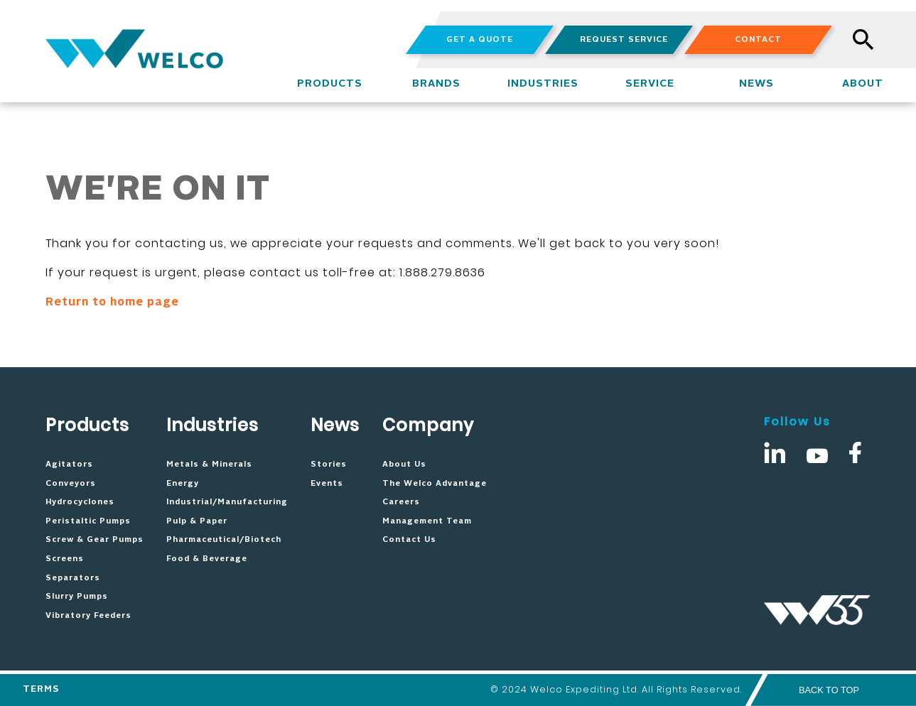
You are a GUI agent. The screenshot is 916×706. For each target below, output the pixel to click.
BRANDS (436, 84)
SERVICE (649, 84)
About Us (404, 464)
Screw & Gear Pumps (94, 540)
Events (327, 483)
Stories (329, 464)
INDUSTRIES (542, 84)
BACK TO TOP (829, 690)
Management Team (427, 521)
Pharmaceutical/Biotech (223, 540)
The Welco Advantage (434, 483)
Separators (72, 578)
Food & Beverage (206, 559)
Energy (182, 483)
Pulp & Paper (196, 521)
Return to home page (112, 302)
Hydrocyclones (79, 502)
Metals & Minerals (209, 464)
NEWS (756, 84)
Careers (401, 502)
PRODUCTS (329, 84)
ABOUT (862, 84)
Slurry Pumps (76, 596)
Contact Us (409, 540)
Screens (64, 559)
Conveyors (70, 483)
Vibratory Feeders (88, 616)
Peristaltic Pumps (88, 521)
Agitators (69, 464)
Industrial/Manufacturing (227, 502)
